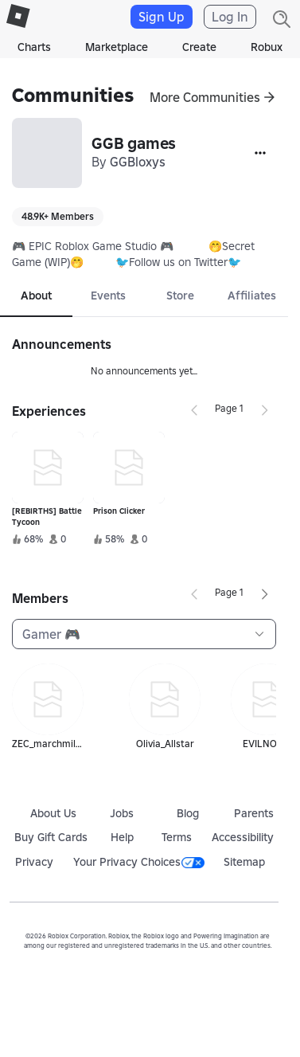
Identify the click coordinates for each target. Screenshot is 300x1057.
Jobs (122, 813)
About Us (53, 813)
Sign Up (161, 17)
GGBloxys (138, 162)
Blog (188, 813)
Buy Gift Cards (51, 837)
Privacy (34, 862)
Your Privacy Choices (139, 862)
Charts (34, 47)
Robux (266, 47)
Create (199, 47)
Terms (177, 837)
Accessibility (243, 837)
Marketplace (116, 47)
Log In (230, 17)
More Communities (205, 97)
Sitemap (244, 862)
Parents (254, 813)
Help (122, 837)
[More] (260, 153)
